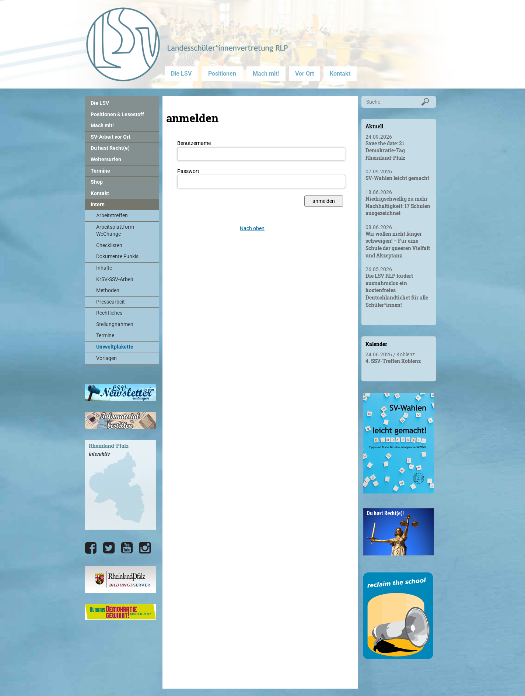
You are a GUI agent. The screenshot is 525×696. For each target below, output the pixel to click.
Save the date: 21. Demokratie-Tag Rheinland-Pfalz (385, 150)
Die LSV (181, 73)
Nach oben (252, 228)
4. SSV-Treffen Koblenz (393, 360)
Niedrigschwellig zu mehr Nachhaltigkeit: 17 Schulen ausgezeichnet (397, 206)
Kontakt (340, 73)
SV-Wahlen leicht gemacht (397, 177)
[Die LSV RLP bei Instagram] (145, 548)
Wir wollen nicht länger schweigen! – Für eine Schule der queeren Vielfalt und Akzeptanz (397, 244)
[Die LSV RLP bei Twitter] (109, 548)
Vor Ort (304, 73)
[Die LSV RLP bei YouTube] (127, 548)
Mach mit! (266, 73)
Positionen (222, 73)
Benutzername (194, 143)
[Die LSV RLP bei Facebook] (91, 548)
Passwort (188, 171)
